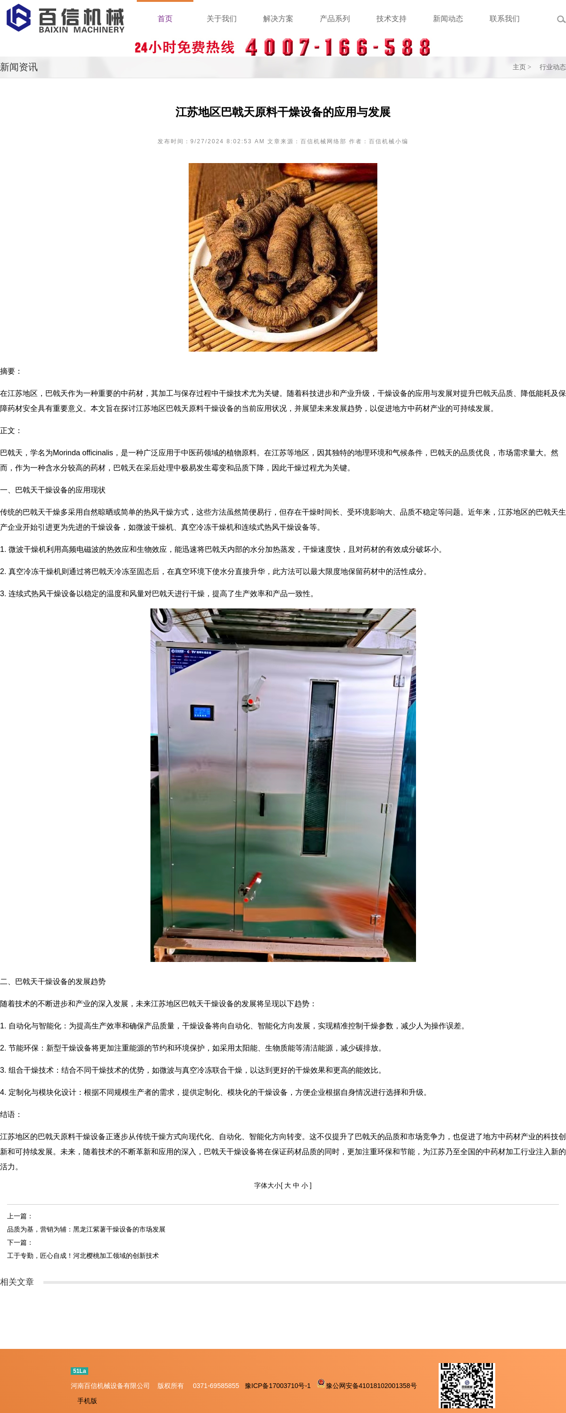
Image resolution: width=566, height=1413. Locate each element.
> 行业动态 (547, 67)
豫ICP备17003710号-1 (278, 1385)
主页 (519, 67)
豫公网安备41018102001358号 (371, 1385)
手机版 (87, 1401)
